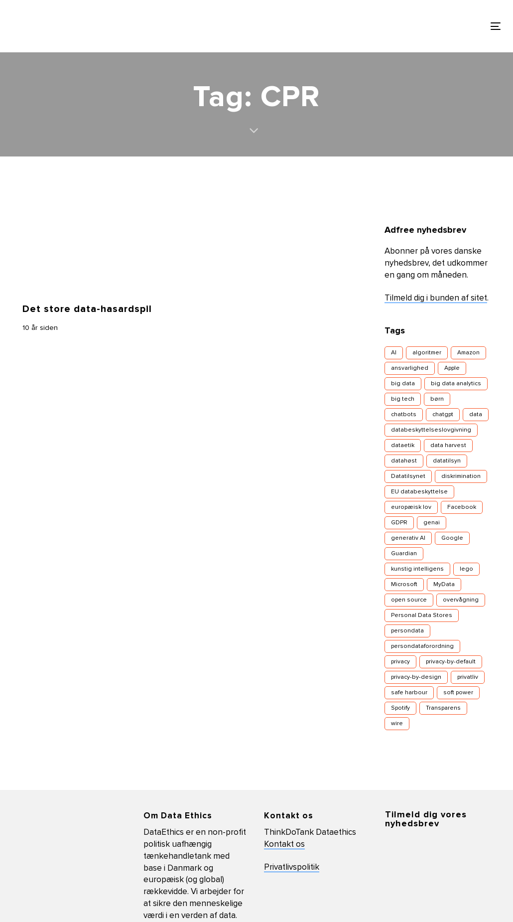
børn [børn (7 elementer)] (437, 399)
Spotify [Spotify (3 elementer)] (400, 708)
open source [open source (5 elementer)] (409, 600)
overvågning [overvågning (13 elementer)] (461, 600)
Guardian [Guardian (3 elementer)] (404, 554)
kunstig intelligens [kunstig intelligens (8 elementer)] (417, 569)
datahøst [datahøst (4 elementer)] (404, 461)
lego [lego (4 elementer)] (466, 569)
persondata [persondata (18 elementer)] (407, 631)
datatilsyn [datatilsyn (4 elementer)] (447, 461)
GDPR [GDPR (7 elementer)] (399, 523)
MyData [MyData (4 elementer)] (444, 585)
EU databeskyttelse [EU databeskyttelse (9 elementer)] (419, 492)
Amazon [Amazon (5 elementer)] (468, 353)
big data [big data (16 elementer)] (403, 384)
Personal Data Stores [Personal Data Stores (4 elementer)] (421, 615)
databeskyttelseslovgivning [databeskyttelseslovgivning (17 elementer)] (431, 430)
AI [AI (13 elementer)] (393, 353)
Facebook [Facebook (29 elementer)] (461, 507)
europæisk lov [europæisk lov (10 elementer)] (411, 507)
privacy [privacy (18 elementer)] (400, 662)
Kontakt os (284, 844)
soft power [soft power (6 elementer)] (458, 693)
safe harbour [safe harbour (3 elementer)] (409, 693)
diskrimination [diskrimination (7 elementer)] (461, 476)
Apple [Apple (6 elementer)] (452, 368)
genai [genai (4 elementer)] (431, 523)
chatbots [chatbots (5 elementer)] (403, 415)
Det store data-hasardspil (87, 309)
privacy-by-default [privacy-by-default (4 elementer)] (451, 662)
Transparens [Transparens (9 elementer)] (443, 708)
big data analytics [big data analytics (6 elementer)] (456, 384)
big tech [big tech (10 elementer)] (402, 399)
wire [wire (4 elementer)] (397, 724)
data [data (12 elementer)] (475, 415)
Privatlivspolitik (291, 867)
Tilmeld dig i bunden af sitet (436, 298)
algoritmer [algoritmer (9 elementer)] (426, 353)
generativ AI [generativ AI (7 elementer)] (408, 538)
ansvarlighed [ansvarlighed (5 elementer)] (409, 368)
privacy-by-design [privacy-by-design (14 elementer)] (416, 677)
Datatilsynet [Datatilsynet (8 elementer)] (408, 476)
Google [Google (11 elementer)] (452, 538)
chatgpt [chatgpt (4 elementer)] (442, 415)
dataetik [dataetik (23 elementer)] (402, 446)
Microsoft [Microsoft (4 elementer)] (404, 585)
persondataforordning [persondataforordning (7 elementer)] (422, 646)
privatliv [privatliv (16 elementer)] (467, 677)
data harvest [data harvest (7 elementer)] (448, 446)
